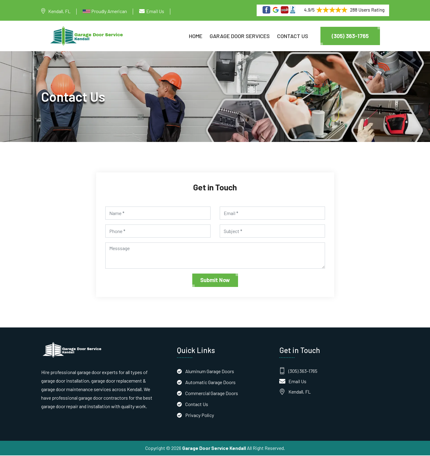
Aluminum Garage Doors (209, 372)
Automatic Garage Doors (210, 383)
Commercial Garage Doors (211, 394)
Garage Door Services (240, 36)
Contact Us (292, 36)
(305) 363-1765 (350, 36)
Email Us (155, 11)
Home (195, 36)
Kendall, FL (59, 11)
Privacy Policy (199, 416)
